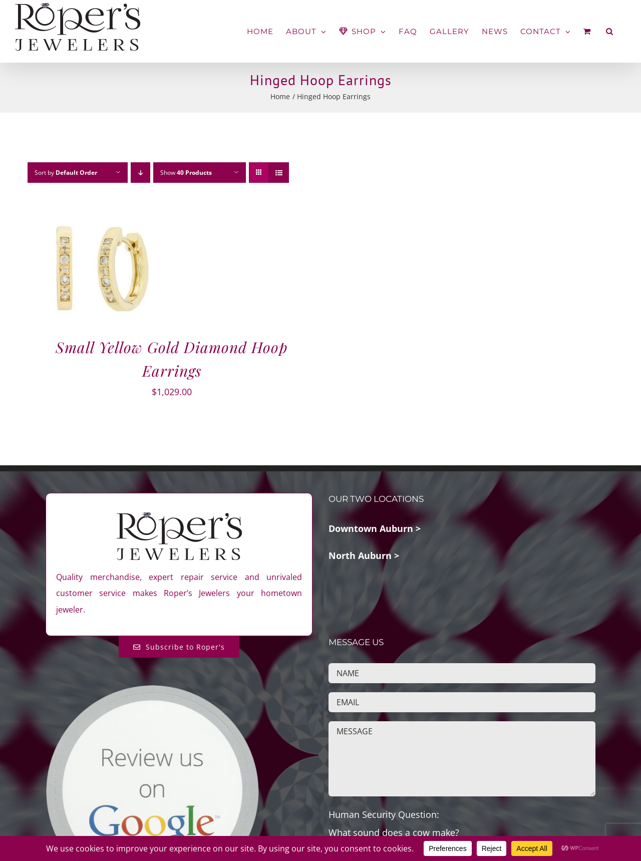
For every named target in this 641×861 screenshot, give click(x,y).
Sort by (66, 172)
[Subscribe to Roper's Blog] (179, 647)
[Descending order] (140, 172)
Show (186, 172)
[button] (609, 31)
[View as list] (278, 172)
